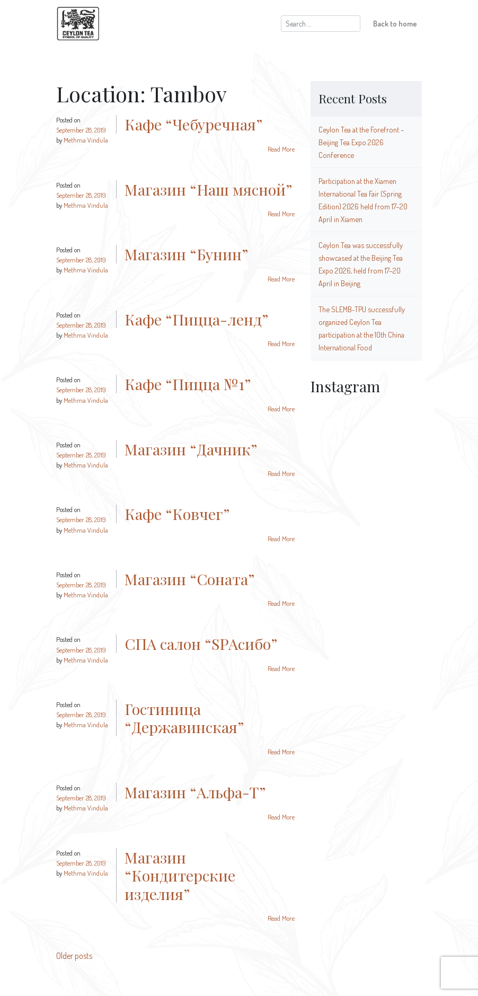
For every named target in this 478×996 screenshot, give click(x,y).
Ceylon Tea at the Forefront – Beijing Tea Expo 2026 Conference (361, 142)
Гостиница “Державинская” (184, 718)
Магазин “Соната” (189, 579)
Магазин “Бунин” (186, 254)
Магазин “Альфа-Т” (195, 792)
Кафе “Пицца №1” (188, 384)
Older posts (74, 955)
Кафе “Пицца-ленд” (196, 319)
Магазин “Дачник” (191, 449)
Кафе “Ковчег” (177, 514)
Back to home (395, 23)
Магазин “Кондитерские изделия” (180, 875)
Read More (281, 149)
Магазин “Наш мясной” (208, 189)
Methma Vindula (86, 140)
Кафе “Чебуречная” (193, 124)
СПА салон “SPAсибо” (201, 643)
